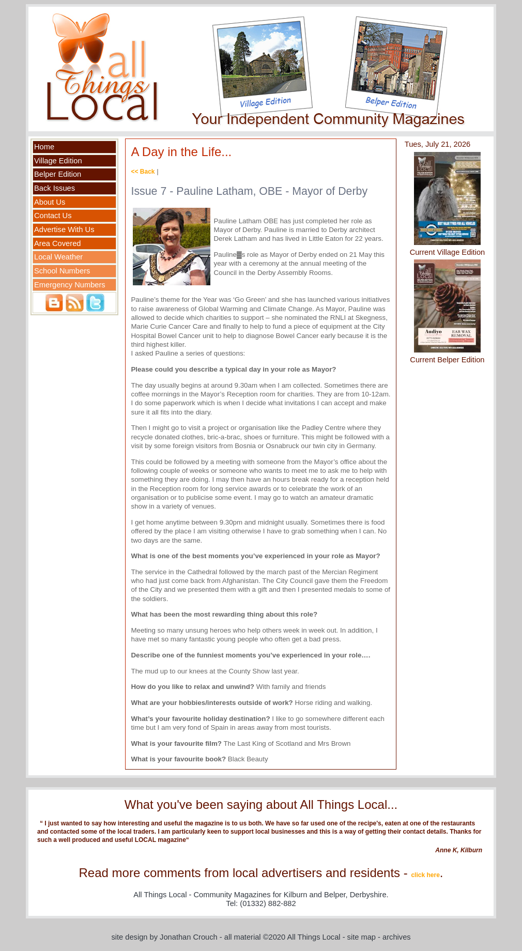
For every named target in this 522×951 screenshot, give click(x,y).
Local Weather (58, 257)
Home (44, 147)
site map (361, 937)
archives (396, 937)
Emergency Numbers (69, 285)
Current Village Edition (447, 252)
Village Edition (58, 161)
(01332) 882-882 (268, 903)
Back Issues (54, 188)
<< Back (143, 171)
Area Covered (57, 243)
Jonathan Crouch (189, 937)
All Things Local (313, 937)
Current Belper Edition (447, 360)
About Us (49, 202)
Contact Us (53, 215)
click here (425, 875)
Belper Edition (57, 174)
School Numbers (62, 271)
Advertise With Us (64, 229)
